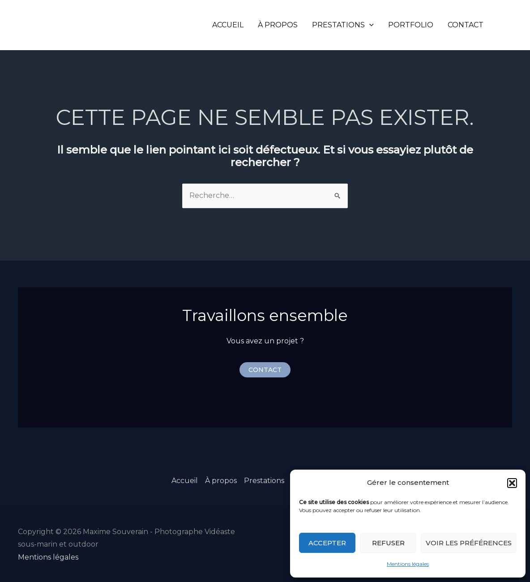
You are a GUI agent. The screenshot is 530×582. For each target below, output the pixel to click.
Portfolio (410, 25)
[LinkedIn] (517, 25)
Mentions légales (408, 564)
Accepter (327, 543)
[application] (369, 25)
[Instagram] (504, 25)
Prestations (343, 25)
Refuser (388, 543)
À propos (278, 25)
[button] (512, 483)
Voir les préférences (469, 543)
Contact (465, 25)
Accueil (228, 25)
